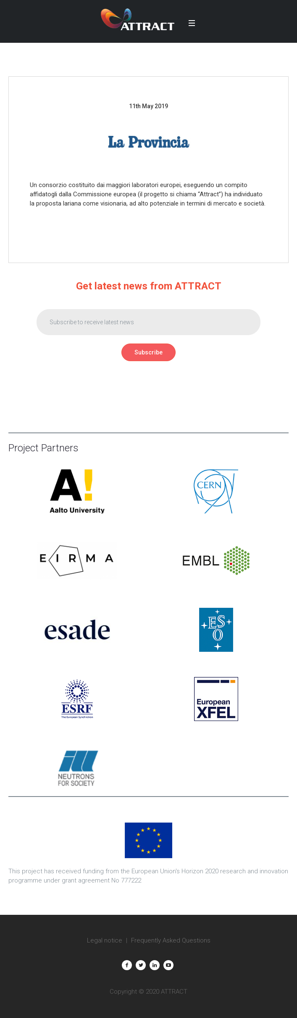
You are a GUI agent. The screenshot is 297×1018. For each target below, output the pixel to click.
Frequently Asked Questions (170, 940)
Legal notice (104, 940)
